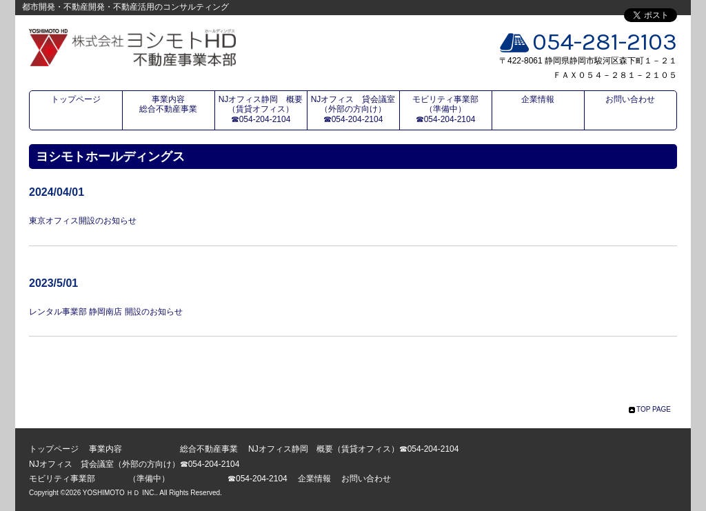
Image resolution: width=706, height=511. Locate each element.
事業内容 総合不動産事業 (176, 104)
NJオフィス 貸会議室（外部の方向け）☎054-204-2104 (353, 109)
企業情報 (537, 99)
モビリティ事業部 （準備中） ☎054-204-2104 (451, 109)
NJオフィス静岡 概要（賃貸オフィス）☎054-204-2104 (261, 109)
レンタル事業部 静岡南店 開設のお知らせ (106, 312)
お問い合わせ (630, 99)
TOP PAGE (653, 409)
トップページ (76, 99)
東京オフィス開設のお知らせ (83, 221)
